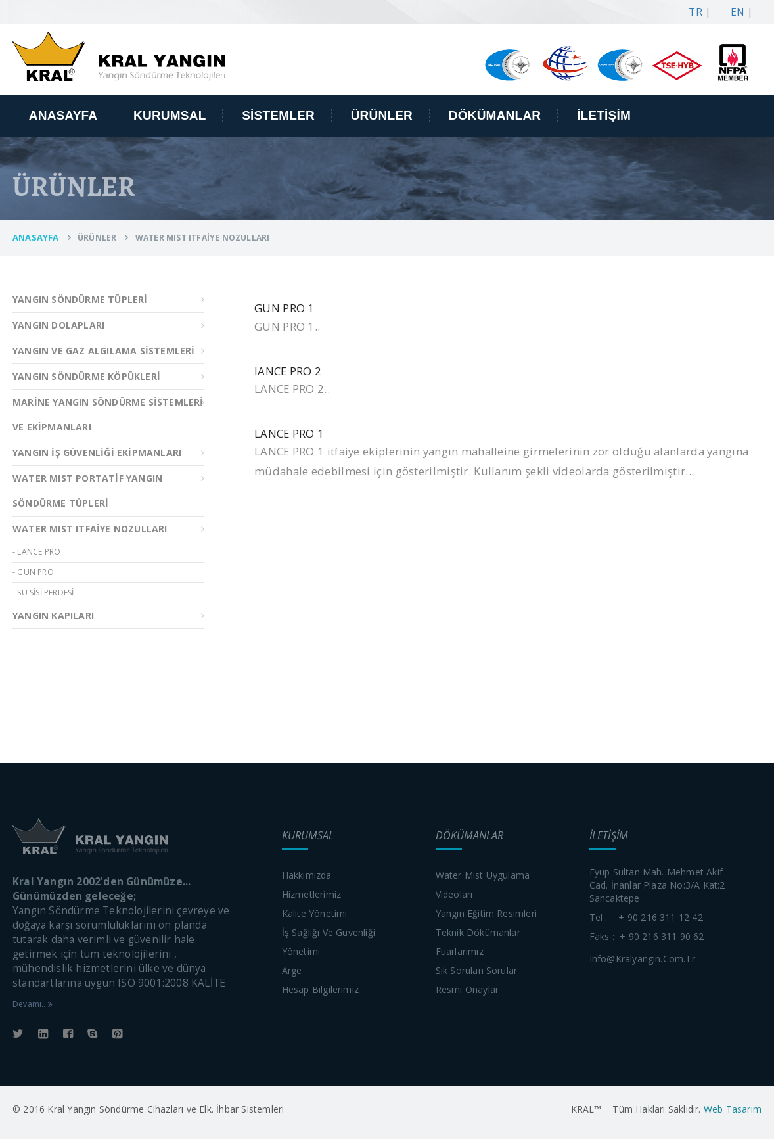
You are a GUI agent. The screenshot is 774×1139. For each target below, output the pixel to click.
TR (692, 12)
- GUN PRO (33, 572)
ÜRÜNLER (382, 115)
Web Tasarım (731, 1109)
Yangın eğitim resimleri (486, 913)
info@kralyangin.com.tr (642, 958)
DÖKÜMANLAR (495, 115)
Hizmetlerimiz (312, 894)
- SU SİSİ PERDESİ (43, 592)
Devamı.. (32, 1004)
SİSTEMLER (278, 115)
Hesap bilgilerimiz (320, 989)
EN (734, 12)
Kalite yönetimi (315, 913)
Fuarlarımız (460, 951)
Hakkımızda (307, 875)
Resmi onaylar (467, 989)
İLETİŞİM (604, 115)
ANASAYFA (63, 115)
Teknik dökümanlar (478, 932)
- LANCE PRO (36, 551)
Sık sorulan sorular (477, 970)
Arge (292, 970)
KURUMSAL (169, 115)
